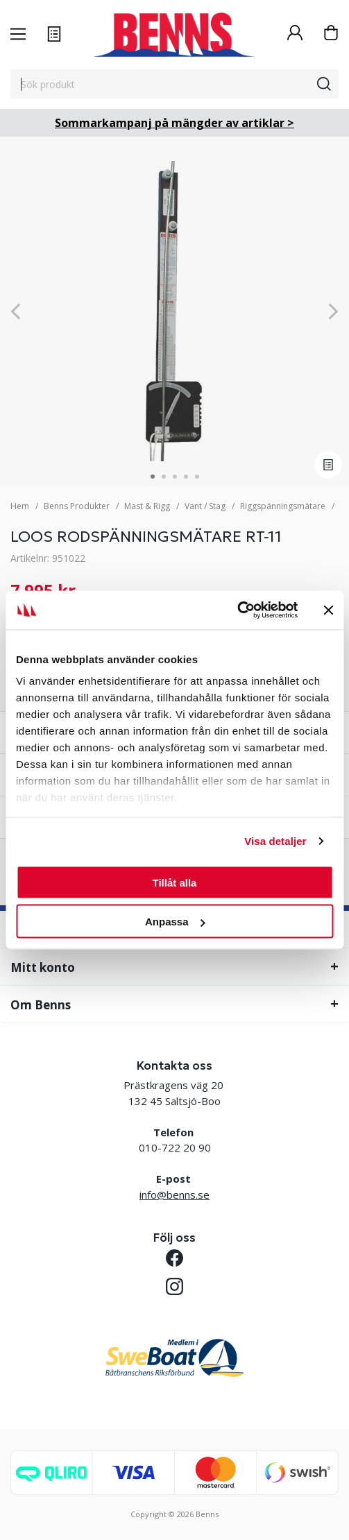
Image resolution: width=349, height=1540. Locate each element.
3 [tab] (174, 476)
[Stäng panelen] (328, 610)
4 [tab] (185, 476)
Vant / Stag (205, 506)
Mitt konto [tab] (42, 967)
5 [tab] (197, 476)
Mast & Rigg (147, 506)
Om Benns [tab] (40, 1005)
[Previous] (15, 311)
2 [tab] (163, 476)
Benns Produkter (77, 506)
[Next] (333, 311)
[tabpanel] (174, 311)
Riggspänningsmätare (282, 506)
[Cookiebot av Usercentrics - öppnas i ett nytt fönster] (237, 610)
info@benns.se (174, 1194)
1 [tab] (152, 476)
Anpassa (175, 921)
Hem (19, 506)
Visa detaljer (275, 841)
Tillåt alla (175, 882)
